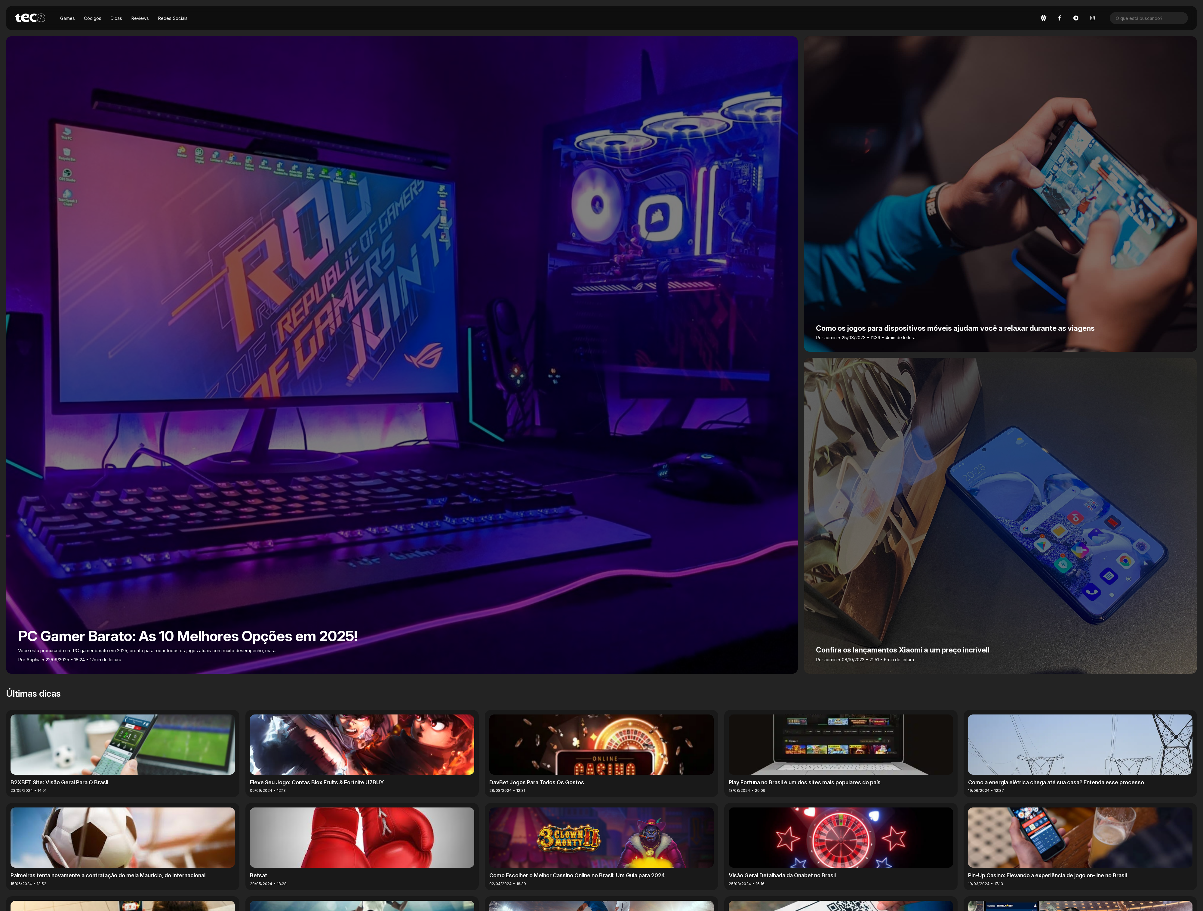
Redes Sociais (173, 18)
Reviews (140, 18)
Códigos (92, 18)
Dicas (116, 18)
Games (67, 18)
